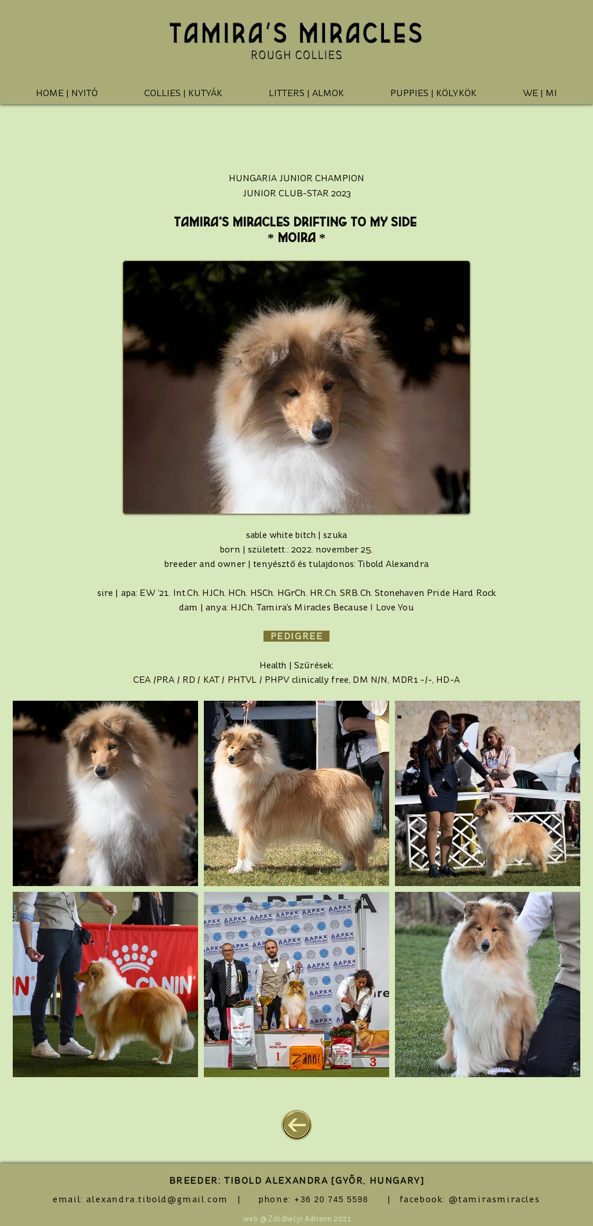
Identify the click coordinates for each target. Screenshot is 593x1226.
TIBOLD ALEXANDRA (276, 1180)
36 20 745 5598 (334, 1199)
